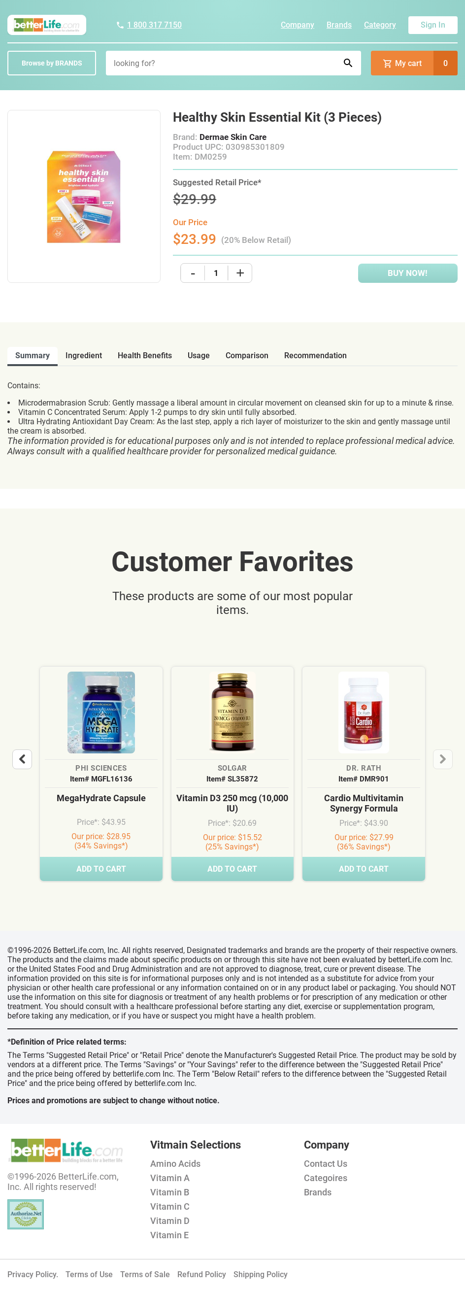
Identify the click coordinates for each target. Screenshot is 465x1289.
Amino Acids (175, 1163)
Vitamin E (169, 1235)
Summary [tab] (32, 355)
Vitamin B (169, 1192)
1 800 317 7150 (149, 25)
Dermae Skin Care (232, 137)
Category (380, 25)
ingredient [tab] (84, 355)
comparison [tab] (247, 355)
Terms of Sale (145, 1274)
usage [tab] (199, 355)
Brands (339, 25)
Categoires (325, 1178)
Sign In (433, 25)
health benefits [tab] (145, 355)
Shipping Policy (260, 1274)
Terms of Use (89, 1274)
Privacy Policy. (32, 1274)
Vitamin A (170, 1178)
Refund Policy (201, 1274)
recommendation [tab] (315, 355)
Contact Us (325, 1163)
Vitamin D (170, 1221)
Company (297, 25)
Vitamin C (170, 1206)
